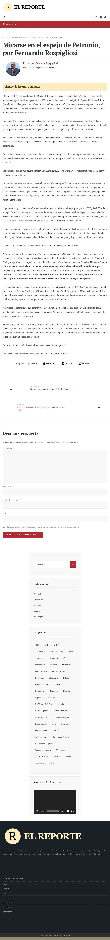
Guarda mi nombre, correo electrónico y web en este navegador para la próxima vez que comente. (42, 527)
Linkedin (68, 363)
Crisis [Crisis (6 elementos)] (65, 658)
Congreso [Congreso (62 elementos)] (54, 658)
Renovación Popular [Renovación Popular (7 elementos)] (44, 743)
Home (5, 884)
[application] (55, 802)
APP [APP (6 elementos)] (46, 645)
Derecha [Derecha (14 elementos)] (53, 665)
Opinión (59, 37)
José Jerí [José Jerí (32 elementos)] (51, 697)
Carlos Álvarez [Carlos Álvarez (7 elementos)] (56, 651)
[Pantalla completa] (72, 811)
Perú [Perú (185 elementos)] (54, 724)
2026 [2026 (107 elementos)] (37, 645)
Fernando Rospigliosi (19, 37)
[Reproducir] (37, 811)
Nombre (7, 487)
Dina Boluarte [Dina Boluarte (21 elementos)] (41, 671)
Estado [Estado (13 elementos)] (66, 678)
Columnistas (7, 907)
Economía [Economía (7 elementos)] (39, 678)
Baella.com (66, 936)
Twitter (33, 363)
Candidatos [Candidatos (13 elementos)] (40, 651)
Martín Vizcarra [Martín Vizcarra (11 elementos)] (60, 711)
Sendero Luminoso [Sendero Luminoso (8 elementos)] (43, 750)
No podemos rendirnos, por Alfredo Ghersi (50, 387)
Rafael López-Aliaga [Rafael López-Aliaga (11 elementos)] (60, 737)
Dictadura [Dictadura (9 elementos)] (66, 665)
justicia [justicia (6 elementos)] (61, 704)
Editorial (37, 594)
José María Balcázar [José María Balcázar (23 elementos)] (44, 704)
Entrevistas (38, 600)
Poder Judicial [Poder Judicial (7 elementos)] (41, 730)
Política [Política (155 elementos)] (55, 730)
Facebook (51, 363)
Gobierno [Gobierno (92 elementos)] (54, 691)
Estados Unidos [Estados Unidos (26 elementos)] (42, 684)
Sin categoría (39, 616)
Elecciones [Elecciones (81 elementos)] (53, 678)
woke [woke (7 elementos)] (51, 763)
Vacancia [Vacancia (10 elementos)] (68, 757)
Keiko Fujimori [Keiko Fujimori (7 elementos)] (41, 711)
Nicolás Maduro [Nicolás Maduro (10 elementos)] (63, 717)
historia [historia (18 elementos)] (66, 691)
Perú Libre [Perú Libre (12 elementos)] (65, 724)
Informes (37, 605)
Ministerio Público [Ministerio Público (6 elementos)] (43, 717)
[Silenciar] (68, 811)
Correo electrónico (11, 500)
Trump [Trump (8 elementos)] (57, 757)
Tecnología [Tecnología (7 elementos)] (61, 750)
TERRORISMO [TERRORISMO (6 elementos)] (42, 757)
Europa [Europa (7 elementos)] (57, 684)
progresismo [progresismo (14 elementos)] (40, 737)
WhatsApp (87, 363)
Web (4, 513)
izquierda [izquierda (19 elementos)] (39, 697)
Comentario (8, 448)
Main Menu (9, 24)
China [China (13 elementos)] (70, 651)
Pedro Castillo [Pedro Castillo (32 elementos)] (41, 724)
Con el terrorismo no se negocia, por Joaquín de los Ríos (40, 407)
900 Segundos (8, 912)
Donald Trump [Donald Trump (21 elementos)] (58, 671)
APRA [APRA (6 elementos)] (56, 645)
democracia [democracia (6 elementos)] (40, 665)
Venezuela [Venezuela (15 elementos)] (39, 763)
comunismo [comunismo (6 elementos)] (40, 658)
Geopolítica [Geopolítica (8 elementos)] (40, 691)
